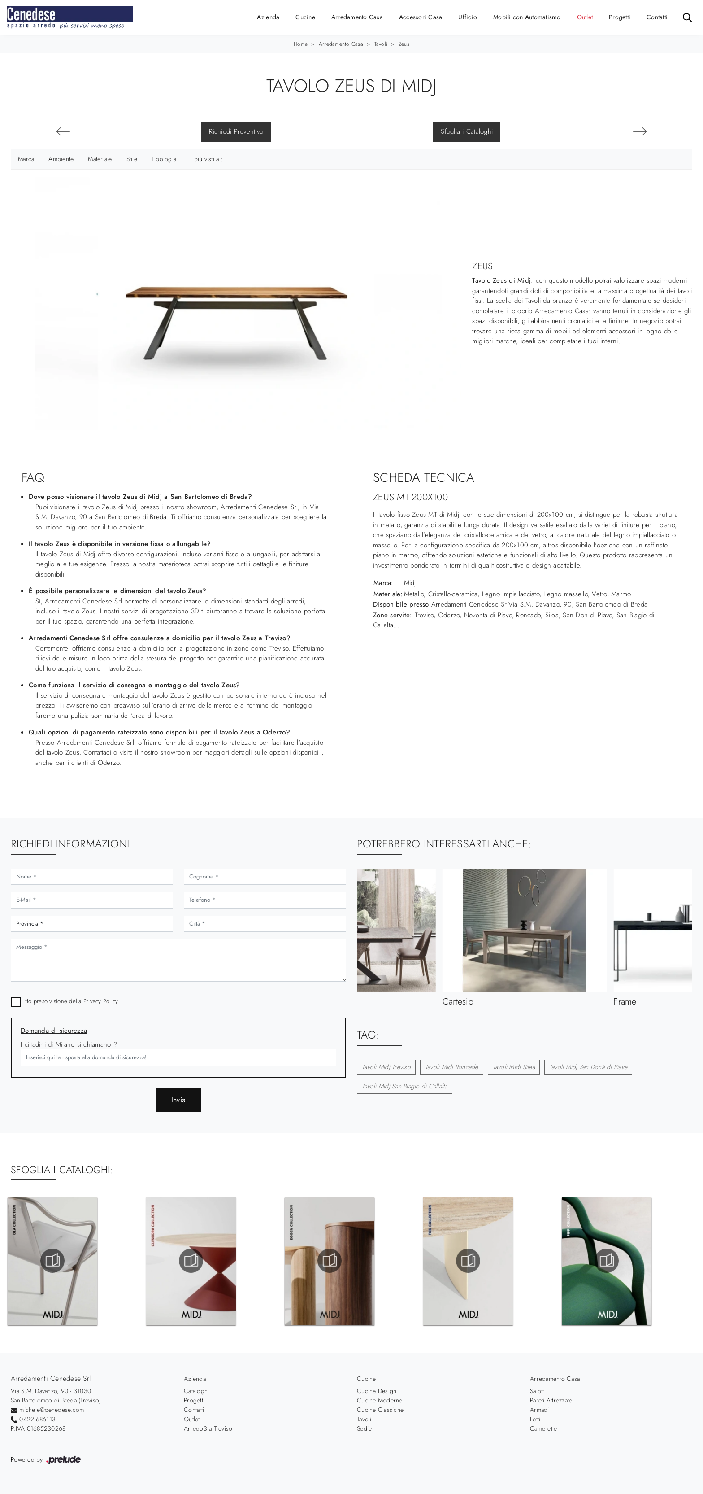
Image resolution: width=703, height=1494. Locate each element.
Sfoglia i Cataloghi (467, 131)
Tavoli (381, 44)
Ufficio (467, 17)
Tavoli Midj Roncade (451, 1066)
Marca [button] (26, 158)
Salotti (538, 1390)
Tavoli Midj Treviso (386, 1066)
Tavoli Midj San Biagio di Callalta (404, 1086)
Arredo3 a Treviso (208, 1428)
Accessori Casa (421, 17)
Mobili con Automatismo (527, 17)
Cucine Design (376, 1390)
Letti (535, 1419)
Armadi (539, 1409)
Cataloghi (196, 1390)
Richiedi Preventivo (236, 131)
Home (301, 44)
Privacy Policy (100, 1001)
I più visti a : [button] (207, 158)
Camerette (543, 1428)
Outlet (585, 17)
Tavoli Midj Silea (514, 1066)
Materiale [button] (100, 158)
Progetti (619, 17)
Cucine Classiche (380, 1409)
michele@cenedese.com (51, 1409)
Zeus (404, 44)
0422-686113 (37, 1419)
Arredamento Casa (357, 17)
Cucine (305, 17)
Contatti (657, 17)
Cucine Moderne (380, 1400)
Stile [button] (131, 158)
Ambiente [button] (61, 158)
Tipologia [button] (164, 158)
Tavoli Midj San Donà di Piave (588, 1066)
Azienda (268, 17)
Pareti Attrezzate (551, 1400)
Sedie (364, 1428)
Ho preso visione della (71, 1001)
